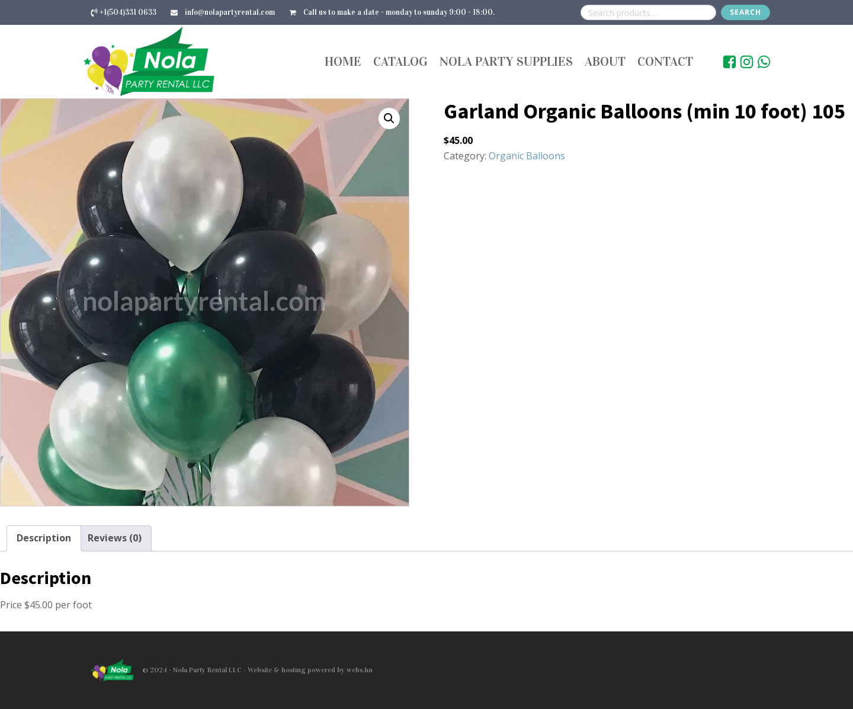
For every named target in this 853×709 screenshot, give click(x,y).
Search (745, 12)
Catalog (400, 61)
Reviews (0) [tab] (115, 537)
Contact (665, 61)
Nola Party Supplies (506, 61)
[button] (389, 118)
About (605, 61)
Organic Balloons (527, 155)
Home (343, 61)
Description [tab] (44, 537)
